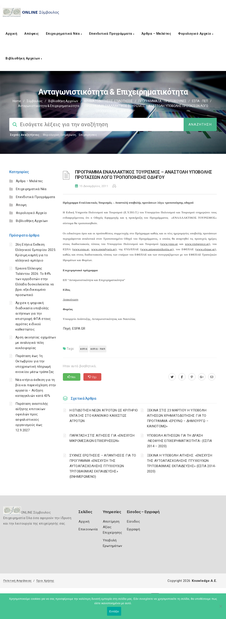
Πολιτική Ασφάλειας (17, 580)
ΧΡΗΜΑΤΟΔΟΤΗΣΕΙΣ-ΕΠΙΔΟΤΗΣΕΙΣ (108, 101)
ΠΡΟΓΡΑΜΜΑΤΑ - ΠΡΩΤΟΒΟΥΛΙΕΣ (162, 101)
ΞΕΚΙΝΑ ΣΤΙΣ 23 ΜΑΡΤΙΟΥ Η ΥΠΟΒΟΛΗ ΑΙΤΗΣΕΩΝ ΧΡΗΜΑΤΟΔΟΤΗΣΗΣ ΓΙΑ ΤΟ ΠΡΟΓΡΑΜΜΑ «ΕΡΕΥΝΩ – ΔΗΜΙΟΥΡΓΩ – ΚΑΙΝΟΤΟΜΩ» (177, 418)
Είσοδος (133, 521)
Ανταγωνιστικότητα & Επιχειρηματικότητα (48, 106)
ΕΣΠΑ (83, 348)
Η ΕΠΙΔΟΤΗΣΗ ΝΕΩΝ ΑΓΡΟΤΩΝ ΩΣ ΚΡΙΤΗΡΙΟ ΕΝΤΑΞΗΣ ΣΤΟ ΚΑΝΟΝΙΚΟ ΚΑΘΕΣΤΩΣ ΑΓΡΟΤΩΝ (104, 415)
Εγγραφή (133, 529)
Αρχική (11, 34)
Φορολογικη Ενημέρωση (59, 134)
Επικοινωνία (88, 529)
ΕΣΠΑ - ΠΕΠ (200, 101)
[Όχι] (220, 608)
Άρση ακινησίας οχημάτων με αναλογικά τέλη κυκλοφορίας (35, 342)
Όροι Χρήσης (45, 580)
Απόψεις (31, 34)
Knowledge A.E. (204, 581)
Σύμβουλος (35, 101)
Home (17, 101)
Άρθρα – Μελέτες (156, 34)
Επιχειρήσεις (88, 134)
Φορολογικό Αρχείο (195, 34)
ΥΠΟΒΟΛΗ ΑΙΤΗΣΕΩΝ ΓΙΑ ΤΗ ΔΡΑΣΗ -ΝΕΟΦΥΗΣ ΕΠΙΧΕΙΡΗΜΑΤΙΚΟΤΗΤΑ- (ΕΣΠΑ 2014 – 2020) (179, 441)
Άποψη (21, 205)
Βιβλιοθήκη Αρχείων (24, 58)
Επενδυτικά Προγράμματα (111, 34)
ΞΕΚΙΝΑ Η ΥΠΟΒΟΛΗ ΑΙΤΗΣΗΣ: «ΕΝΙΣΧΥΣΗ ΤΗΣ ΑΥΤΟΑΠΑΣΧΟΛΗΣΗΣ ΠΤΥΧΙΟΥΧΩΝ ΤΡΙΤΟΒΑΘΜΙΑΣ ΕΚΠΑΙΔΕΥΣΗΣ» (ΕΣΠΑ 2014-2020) (181, 463)
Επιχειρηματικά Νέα (64, 34)
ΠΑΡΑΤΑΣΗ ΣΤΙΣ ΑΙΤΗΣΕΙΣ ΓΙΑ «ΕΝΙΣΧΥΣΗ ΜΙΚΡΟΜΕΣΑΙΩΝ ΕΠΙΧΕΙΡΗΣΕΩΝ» (102, 438)
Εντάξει (114, 611)
